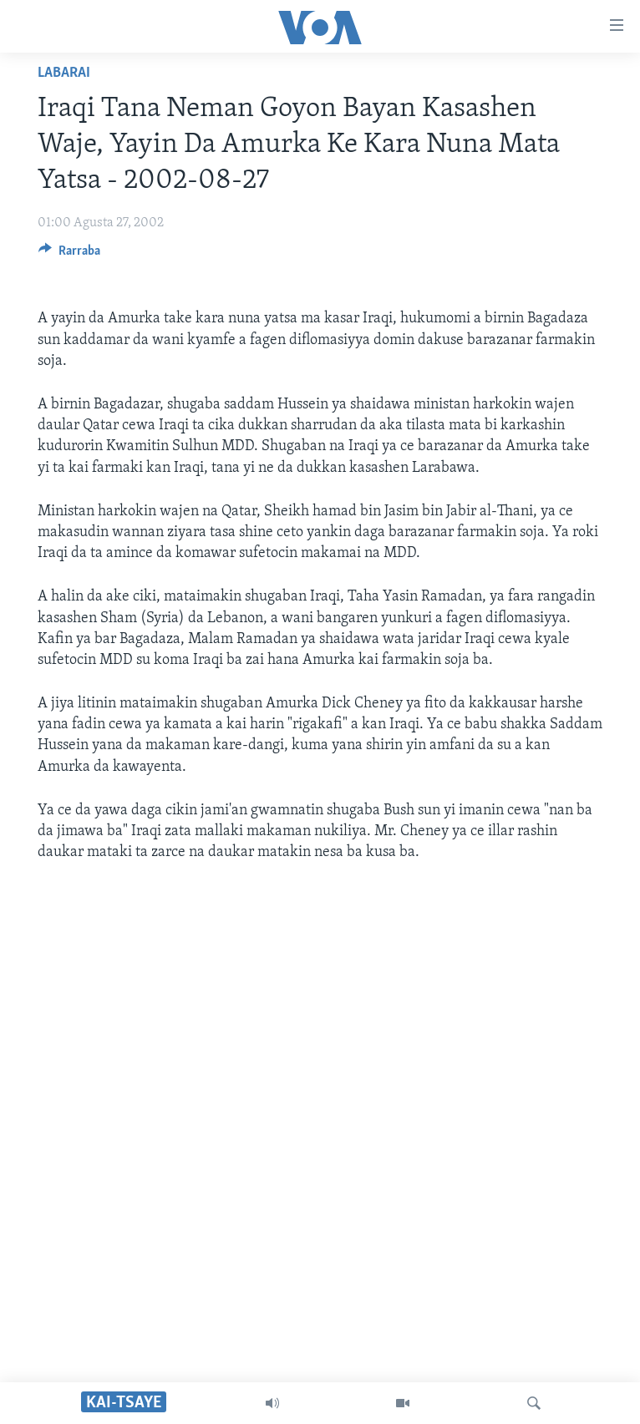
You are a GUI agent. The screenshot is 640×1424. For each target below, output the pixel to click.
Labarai (64, 73)
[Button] (69, 255)
